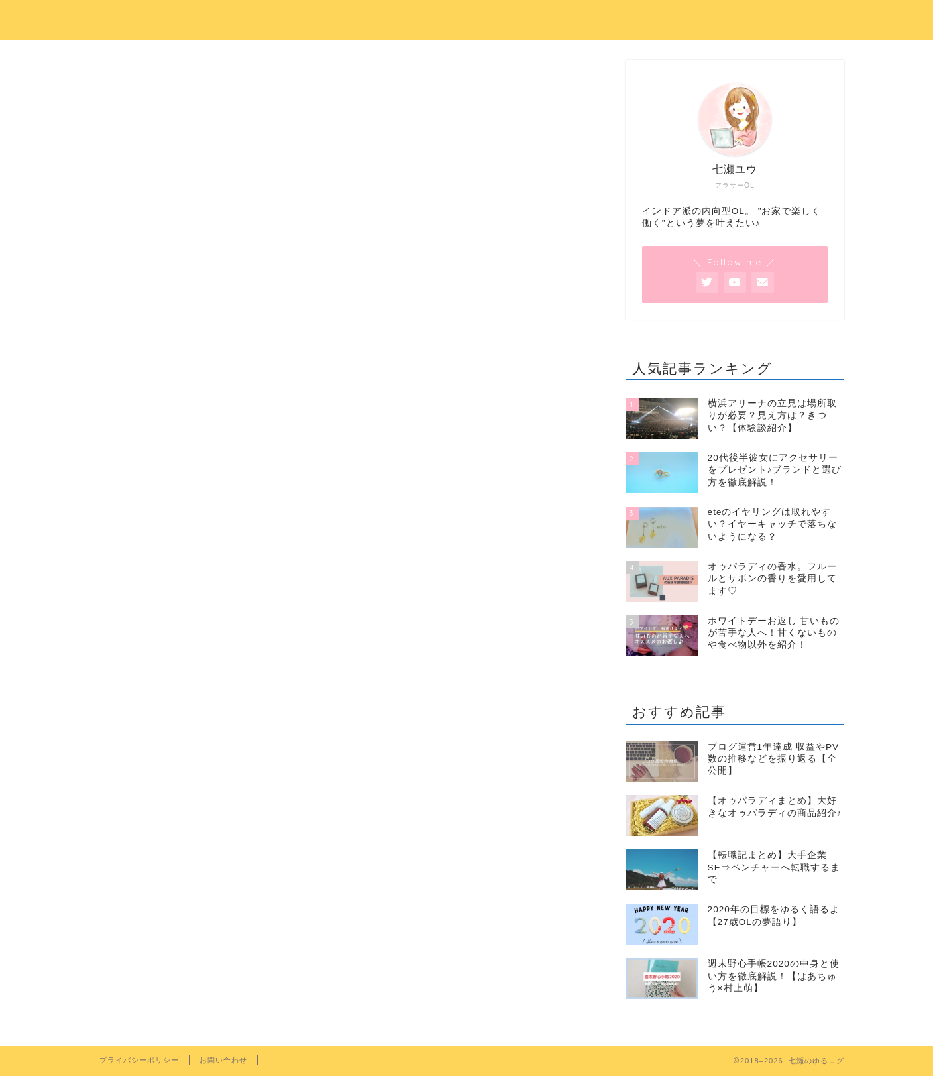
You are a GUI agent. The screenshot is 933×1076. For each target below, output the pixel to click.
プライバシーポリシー (139, 1060)
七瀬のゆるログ (467, 18)
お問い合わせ (223, 1060)
